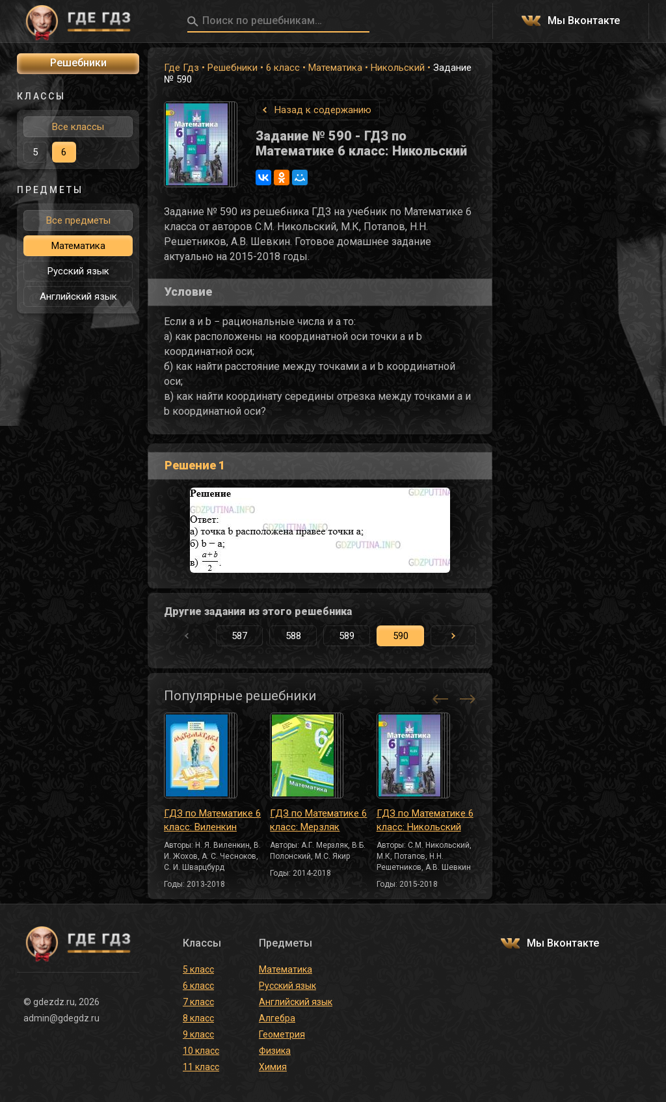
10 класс (201, 1050)
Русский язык (78, 271)
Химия (273, 1067)
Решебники (232, 67)
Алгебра (277, 1018)
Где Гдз (181, 67)
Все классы (78, 127)
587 (239, 636)
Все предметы (78, 220)
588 (293, 636)
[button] (453, 635)
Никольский (398, 67)
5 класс (198, 969)
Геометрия (282, 1034)
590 (400, 636)
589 (346, 636)
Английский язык (78, 296)
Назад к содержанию (322, 110)
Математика (335, 67)
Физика (275, 1050)
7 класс (198, 1002)
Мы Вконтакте (584, 21)
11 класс (201, 1067)
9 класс (198, 1034)
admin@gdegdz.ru (61, 1018)
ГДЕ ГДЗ (78, 21)
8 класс (198, 1018)
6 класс (283, 67)
